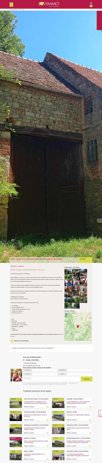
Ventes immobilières (14, 10)
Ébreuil (23, 10)
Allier (20, 10)
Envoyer (86, 379)
